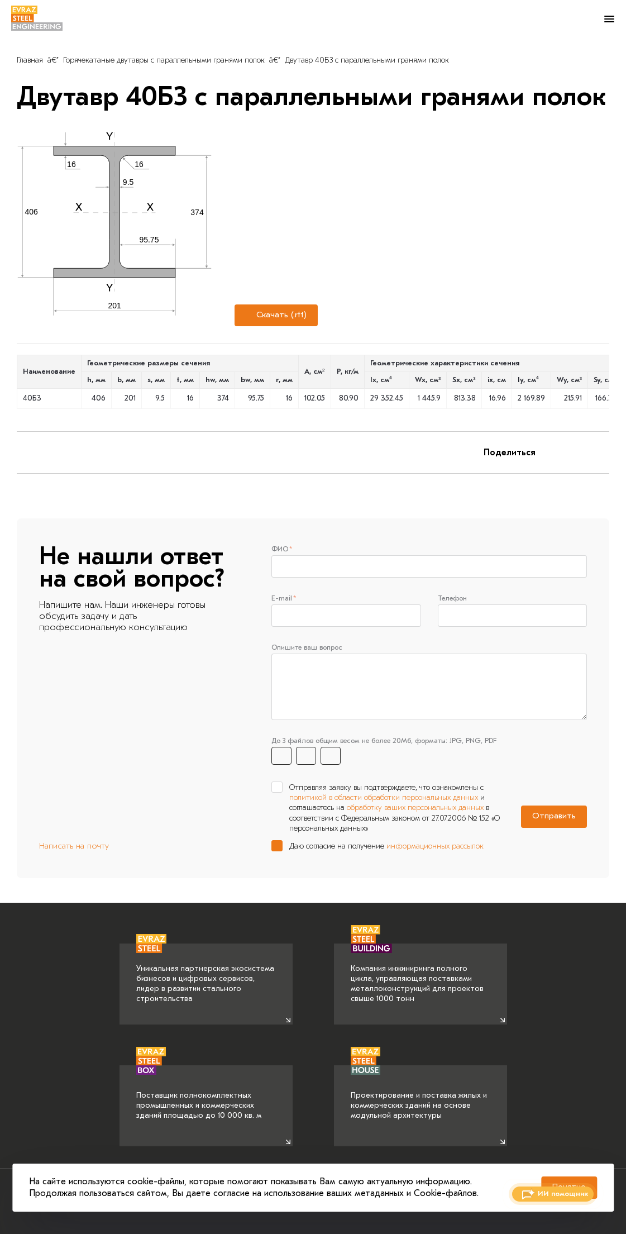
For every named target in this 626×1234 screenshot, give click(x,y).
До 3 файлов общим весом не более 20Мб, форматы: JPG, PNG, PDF (383, 742)
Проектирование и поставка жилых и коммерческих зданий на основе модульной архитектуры (419, 1092)
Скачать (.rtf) (275, 315)
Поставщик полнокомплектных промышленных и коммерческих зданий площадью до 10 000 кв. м (198, 1092)
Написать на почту (74, 847)
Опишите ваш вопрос (306, 648)
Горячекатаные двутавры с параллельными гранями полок (164, 60)
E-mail (281, 598)
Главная (30, 60)
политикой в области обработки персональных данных (383, 799)
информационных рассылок (435, 847)
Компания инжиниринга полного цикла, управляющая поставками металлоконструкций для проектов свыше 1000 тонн (417, 974)
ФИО (279, 548)
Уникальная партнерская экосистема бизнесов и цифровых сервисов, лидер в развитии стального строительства (205, 974)
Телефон (452, 598)
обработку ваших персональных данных (415, 809)
